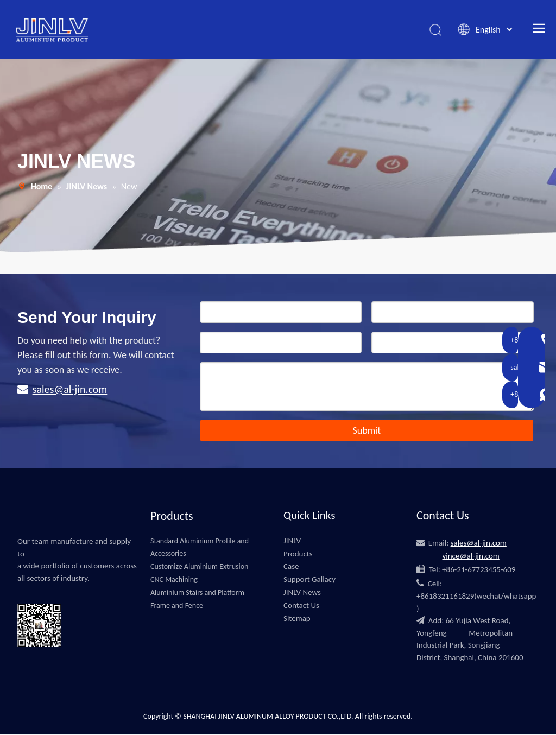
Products (298, 554)
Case (291, 567)
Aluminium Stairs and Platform (197, 593)
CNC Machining (174, 580)
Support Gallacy (309, 580)
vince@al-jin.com (470, 557)
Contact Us (301, 606)
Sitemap (297, 619)
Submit (366, 432)
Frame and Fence (176, 606)
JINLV (292, 541)
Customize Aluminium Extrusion (199, 567)
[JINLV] (26, 519)
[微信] (78, 628)
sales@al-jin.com (70, 390)
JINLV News (302, 593)
